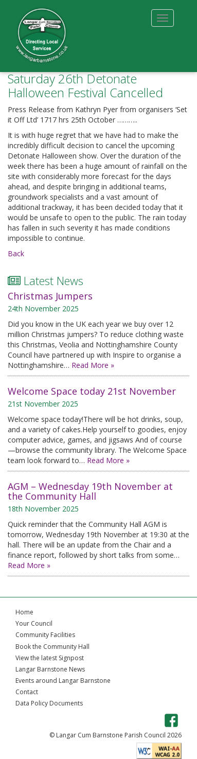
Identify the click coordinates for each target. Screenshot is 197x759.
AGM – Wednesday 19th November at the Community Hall (90, 491)
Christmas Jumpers (50, 296)
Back (16, 253)
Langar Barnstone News (50, 669)
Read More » (92, 365)
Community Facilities (45, 634)
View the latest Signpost (49, 658)
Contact (26, 691)
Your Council (33, 623)
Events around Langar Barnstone (63, 680)
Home (24, 612)
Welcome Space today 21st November (92, 391)
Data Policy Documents (49, 703)
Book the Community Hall (52, 646)
